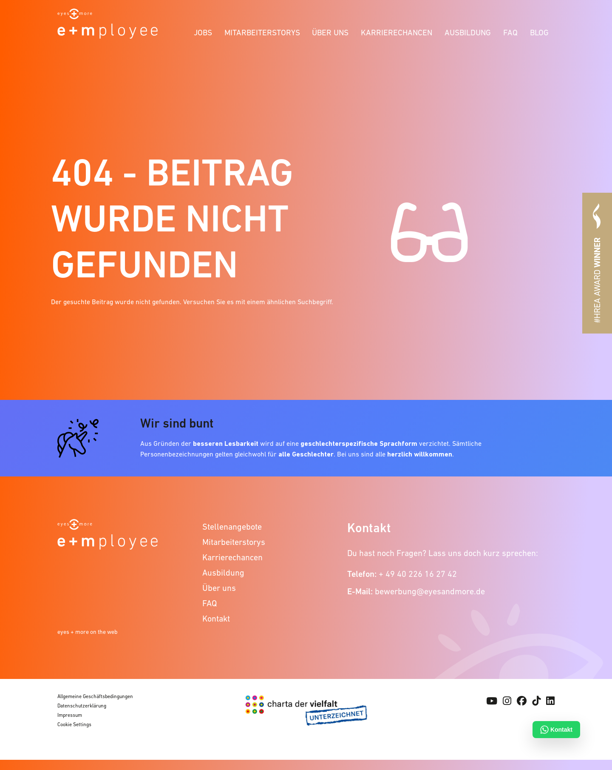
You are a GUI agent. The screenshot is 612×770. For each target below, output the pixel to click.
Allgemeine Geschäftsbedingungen (95, 696)
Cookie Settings (74, 724)
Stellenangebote (232, 526)
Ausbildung (468, 32)
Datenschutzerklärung (81, 705)
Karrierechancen (396, 32)
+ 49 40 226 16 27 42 (418, 574)
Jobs (203, 32)
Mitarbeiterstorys (262, 32)
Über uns (330, 32)
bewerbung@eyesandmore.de (430, 591)
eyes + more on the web (87, 631)
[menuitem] (203, 31)
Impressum (69, 715)
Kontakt (216, 618)
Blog (539, 32)
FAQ (510, 32)
